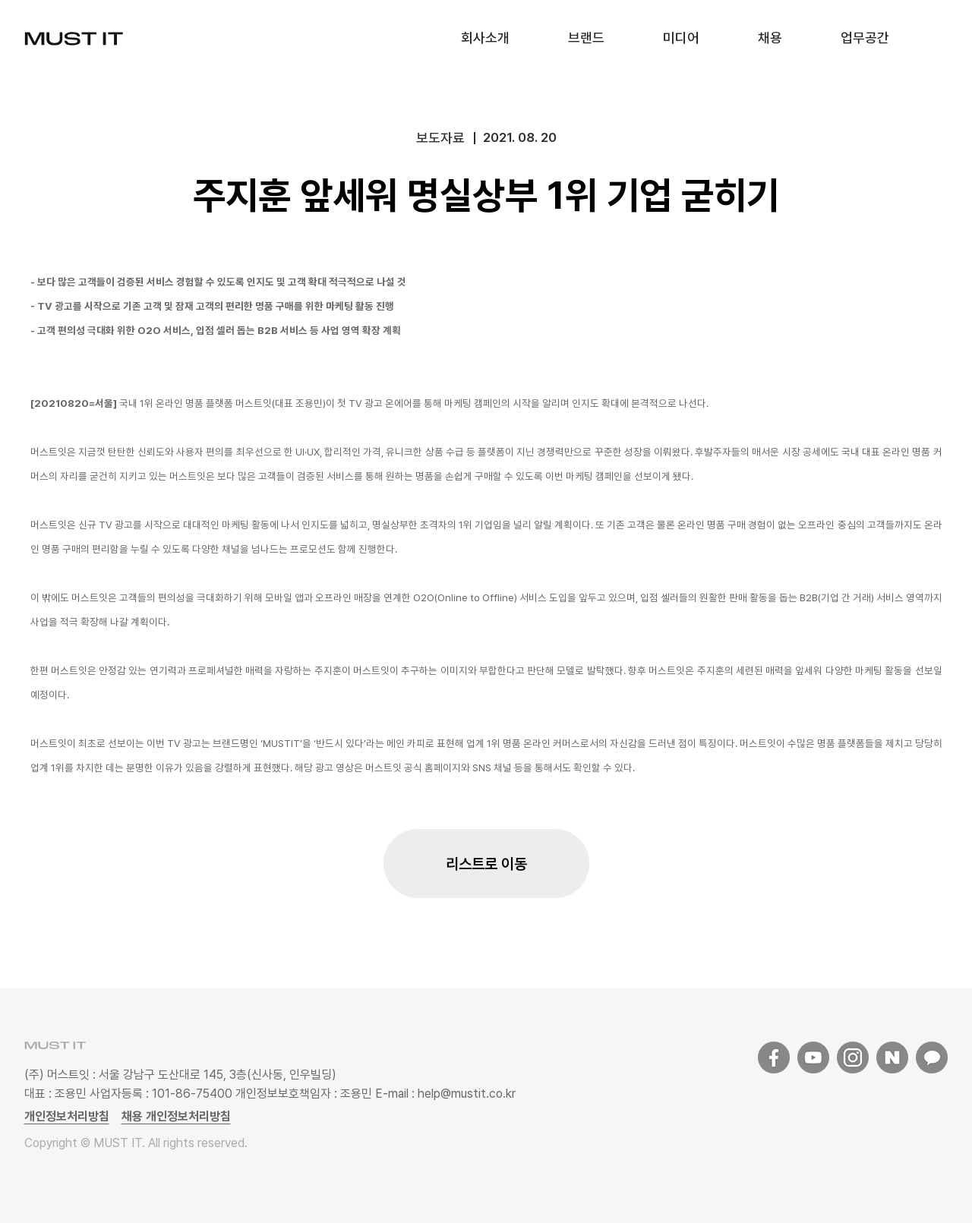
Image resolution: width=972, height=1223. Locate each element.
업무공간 (865, 38)
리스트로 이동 (486, 864)
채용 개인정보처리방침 (176, 1116)
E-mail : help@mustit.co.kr (444, 1093)
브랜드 (586, 38)
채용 (770, 38)
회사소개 (485, 38)
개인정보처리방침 (66, 1116)
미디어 (681, 38)
